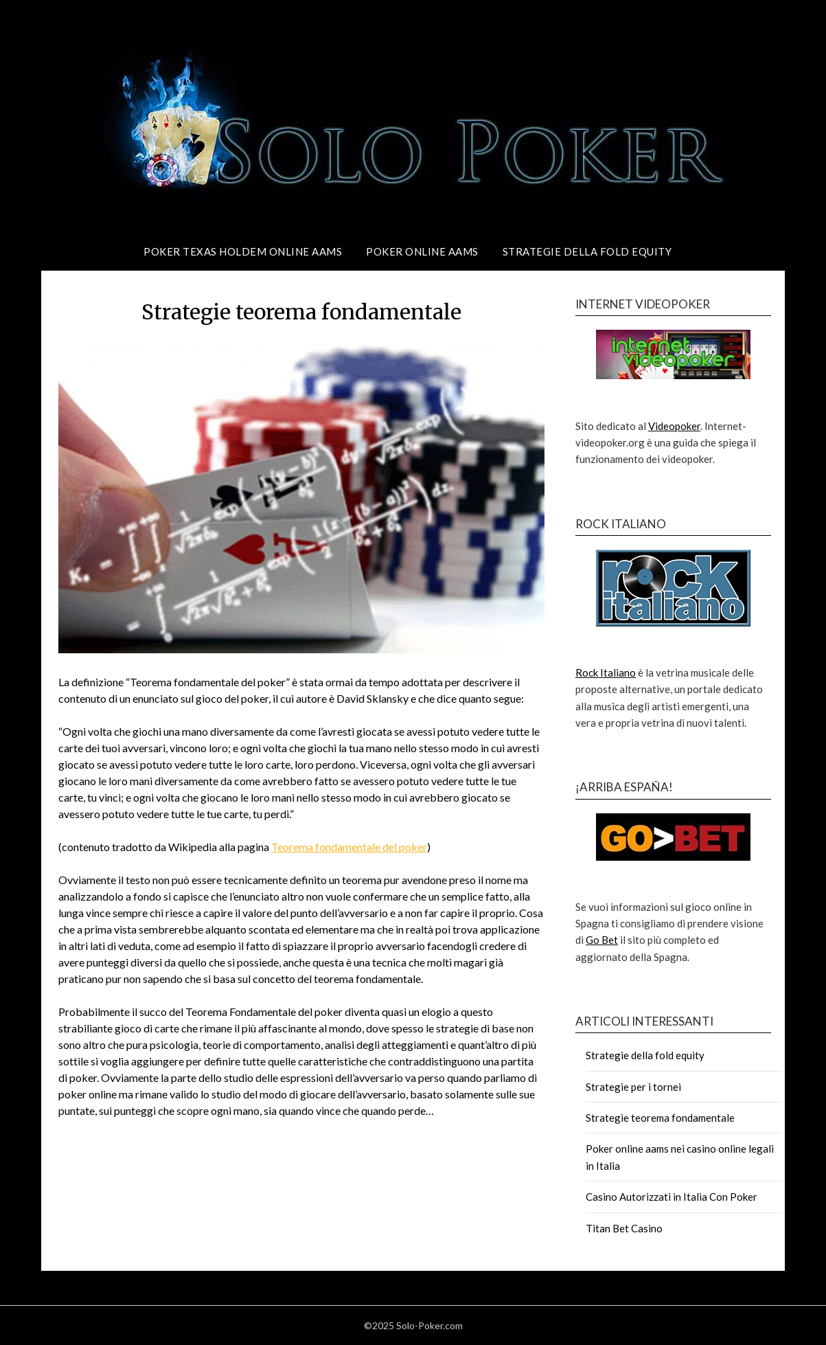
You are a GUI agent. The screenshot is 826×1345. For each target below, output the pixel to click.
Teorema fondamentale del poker (349, 846)
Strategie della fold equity (587, 251)
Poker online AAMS (422, 251)
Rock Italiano (605, 672)
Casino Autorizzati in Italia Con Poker (671, 1196)
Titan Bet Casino (624, 1228)
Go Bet (602, 940)
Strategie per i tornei (633, 1087)
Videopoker (674, 426)
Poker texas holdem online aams (243, 251)
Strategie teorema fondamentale (660, 1117)
